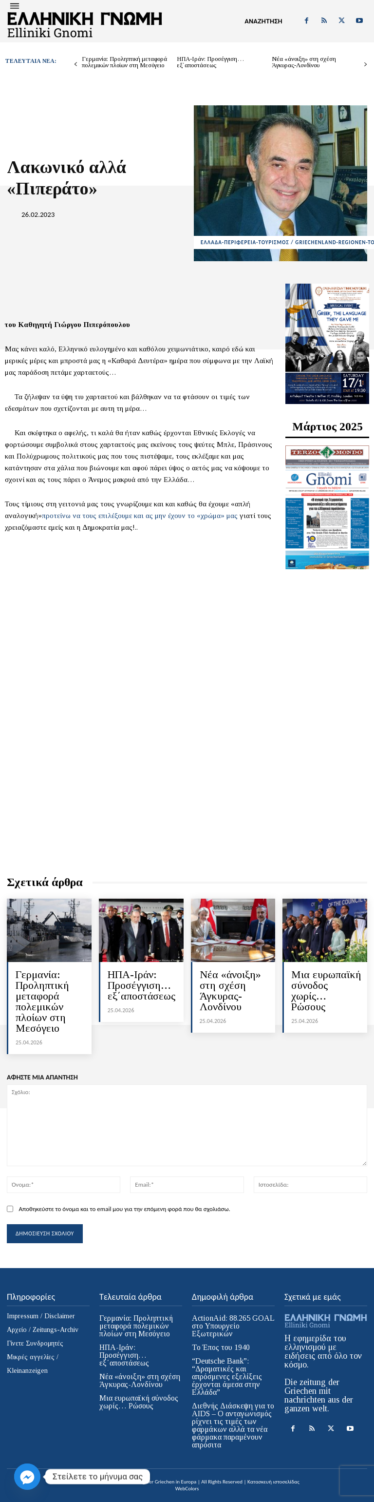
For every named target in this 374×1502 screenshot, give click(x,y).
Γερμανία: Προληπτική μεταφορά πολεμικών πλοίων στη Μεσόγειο (124, 62)
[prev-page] (76, 64)
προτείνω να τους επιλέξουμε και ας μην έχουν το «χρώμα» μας (141, 516)
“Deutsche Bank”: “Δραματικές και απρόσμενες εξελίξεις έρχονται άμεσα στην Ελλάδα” (227, 1376)
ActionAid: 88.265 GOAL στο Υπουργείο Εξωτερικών (233, 1326)
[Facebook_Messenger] (27, 1476)
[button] (263, 21)
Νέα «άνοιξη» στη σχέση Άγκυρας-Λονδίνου (304, 62)
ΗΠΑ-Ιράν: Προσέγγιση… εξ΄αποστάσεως (210, 62)
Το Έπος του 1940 (221, 1347)
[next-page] (365, 64)
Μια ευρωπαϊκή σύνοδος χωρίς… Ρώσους (326, 990)
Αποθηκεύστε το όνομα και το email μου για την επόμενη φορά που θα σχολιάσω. (124, 1209)
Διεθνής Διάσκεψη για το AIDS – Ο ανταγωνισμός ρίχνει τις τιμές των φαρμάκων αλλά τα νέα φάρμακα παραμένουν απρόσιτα (233, 1425)
